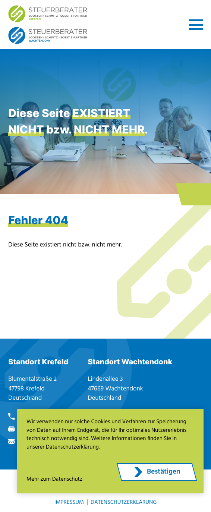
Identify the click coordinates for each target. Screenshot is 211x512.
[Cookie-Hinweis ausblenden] (157, 472)
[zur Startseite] (48, 13)
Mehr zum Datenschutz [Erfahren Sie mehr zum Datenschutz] (54, 479)
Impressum (69, 502)
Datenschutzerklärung (124, 502)
